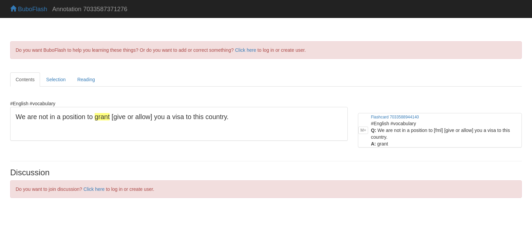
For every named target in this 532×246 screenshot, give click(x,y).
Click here (245, 50)
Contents (25, 79)
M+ (363, 130)
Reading (86, 79)
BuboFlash (28, 9)
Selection (56, 79)
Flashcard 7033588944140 (395, 117)
